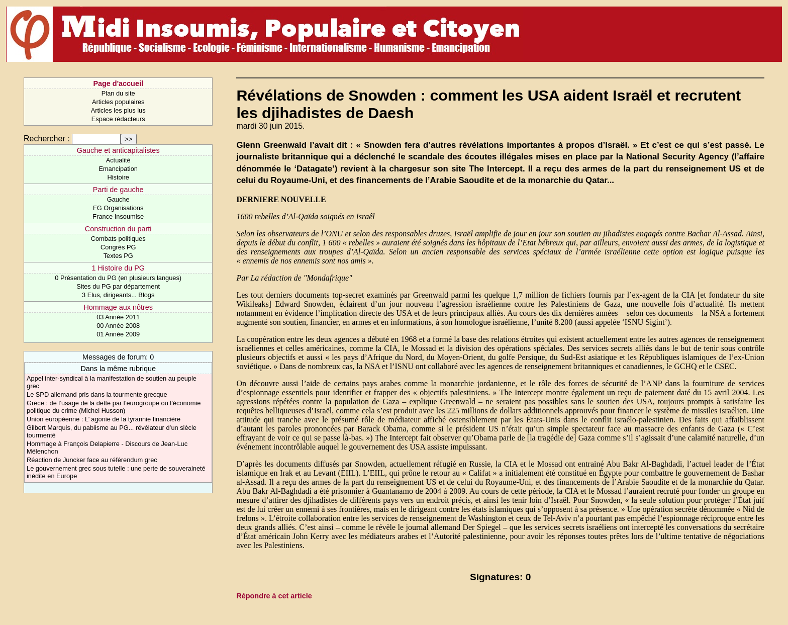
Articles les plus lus (118, 110)
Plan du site (118, 93)
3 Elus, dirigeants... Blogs (118, 295)
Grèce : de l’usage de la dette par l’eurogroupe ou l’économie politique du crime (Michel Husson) (114, 406)
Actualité (118, 160)
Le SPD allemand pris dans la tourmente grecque (97, 394)
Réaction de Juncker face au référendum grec (92, 460)
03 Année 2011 (118, 317)
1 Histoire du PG (118, 268)
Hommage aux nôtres (118, 307)
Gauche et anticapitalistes (118, 150)
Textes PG (118, 255)
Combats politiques (118, 238)
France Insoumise (118, 216)
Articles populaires (118, 102)
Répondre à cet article (274, 596)
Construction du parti (118, 229)
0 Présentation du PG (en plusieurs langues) (118, 278)
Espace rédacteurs (118, 119)
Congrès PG (118, 247)
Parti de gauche (118, 190)
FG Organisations (118, 208)
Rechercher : (47, 138)
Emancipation (118, 168)
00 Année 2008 (118, 325)
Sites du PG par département (118, 286)
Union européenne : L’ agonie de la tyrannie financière (103, 419)
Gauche (118, 199)
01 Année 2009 (118, 334)
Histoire (118, 177)
